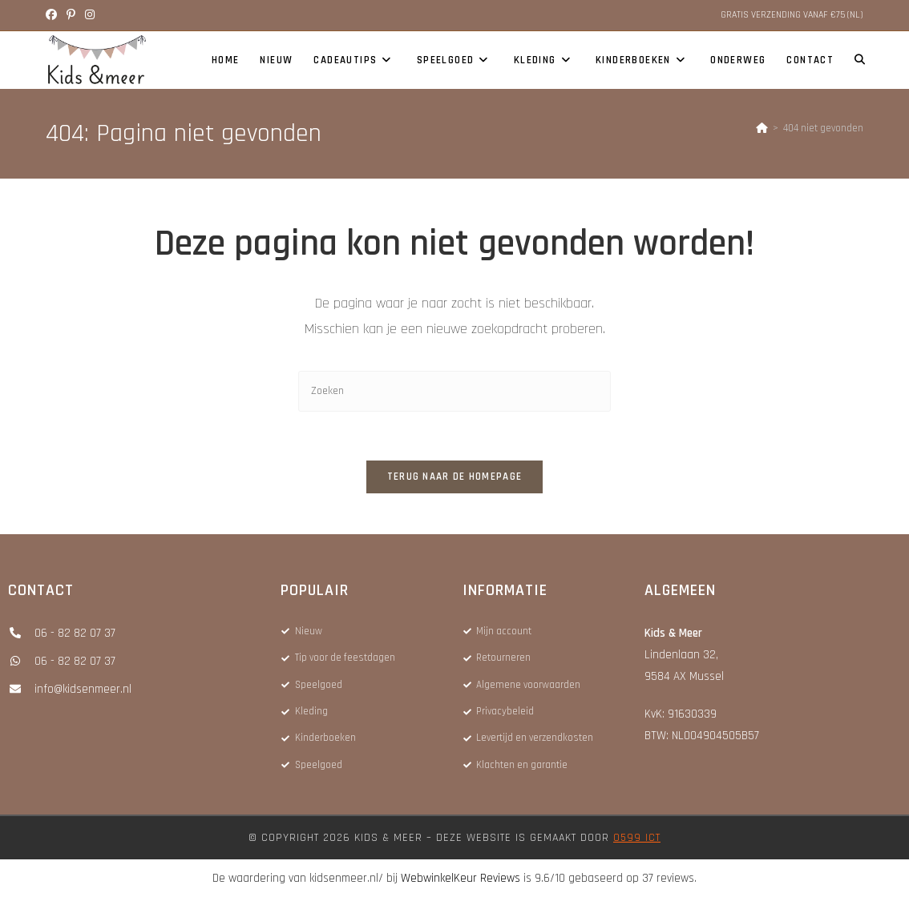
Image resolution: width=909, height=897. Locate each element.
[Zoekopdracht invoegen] (454, 391)
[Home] (762, 128)
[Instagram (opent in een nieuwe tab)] (89, 15)
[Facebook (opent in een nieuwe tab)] (54, 15)
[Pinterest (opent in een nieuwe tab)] (71, 15)
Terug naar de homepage (455, 476)
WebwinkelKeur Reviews (460, 878)
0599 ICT (637, 838)
